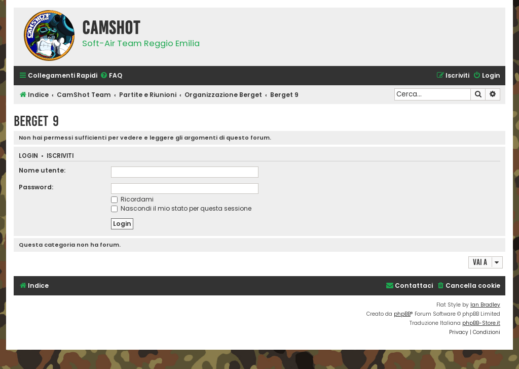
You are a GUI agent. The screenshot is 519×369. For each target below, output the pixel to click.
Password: (36, 187)
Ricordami (132, 199)
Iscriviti (60, 156)
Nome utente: (42, 170)
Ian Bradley (485, 305)
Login (28, 156)
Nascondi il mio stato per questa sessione (181, 208)
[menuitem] (111, 76)
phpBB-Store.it (481, 323)
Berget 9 (36, 121)
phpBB (402, 314)
